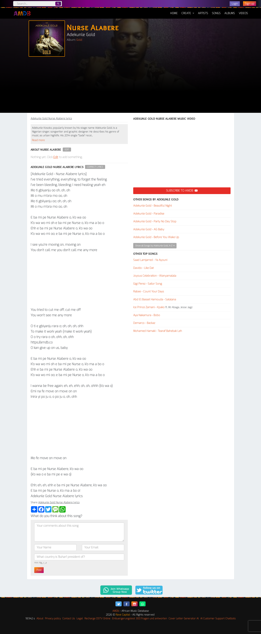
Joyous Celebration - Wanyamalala (154, 276)
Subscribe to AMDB (182, 190)
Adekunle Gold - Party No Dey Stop (154, 221)
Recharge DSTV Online (97, 618)
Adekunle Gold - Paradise (148, 213)
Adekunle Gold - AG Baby (148, 229)
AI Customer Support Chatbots (218, 618)
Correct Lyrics (95, 166)
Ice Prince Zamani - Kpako (149, 307)
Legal (79, 618)
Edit (67, 149)
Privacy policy (53, 618)
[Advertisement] (130, 85)
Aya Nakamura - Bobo (146, 315)
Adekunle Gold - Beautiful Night (152, 205)
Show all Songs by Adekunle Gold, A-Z (155, 245)
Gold (79, 40)
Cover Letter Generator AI (184, 618)
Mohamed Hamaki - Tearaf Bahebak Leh (157, 331)
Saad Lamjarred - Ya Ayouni (150, 260)
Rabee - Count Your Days (148, 291)
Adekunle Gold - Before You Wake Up (156, 237)
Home (174, 11)
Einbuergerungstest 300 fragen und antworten (139, 618)
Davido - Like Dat (143, 268)
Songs (216, 13)
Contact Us (68, 618)
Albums (229, 13)
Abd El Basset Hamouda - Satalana (154, 299)
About (39, 618)
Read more (38, 140)
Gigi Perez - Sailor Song (147, 283)
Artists (203, 13)
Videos (243, 13)
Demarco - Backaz (144, 323)
